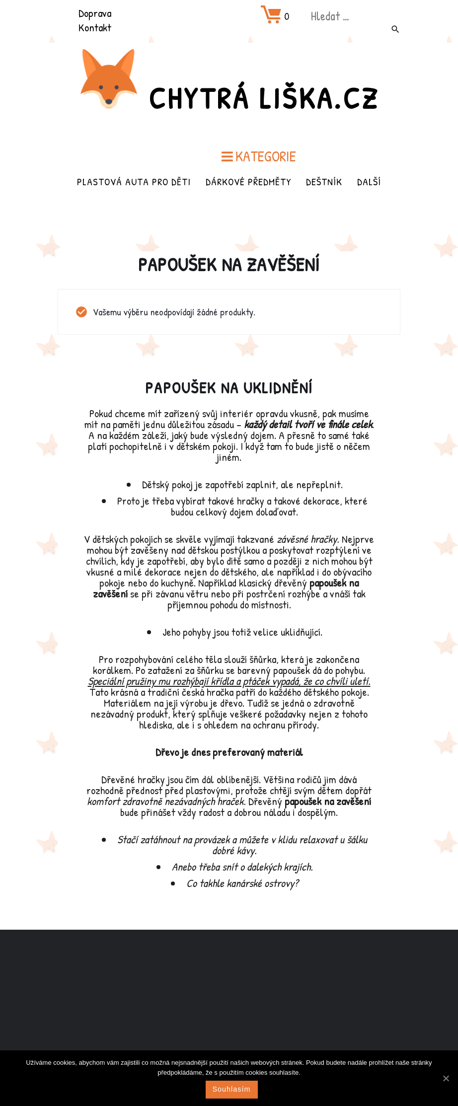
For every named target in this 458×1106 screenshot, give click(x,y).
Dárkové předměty (248, 181)
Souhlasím (232, 1089)
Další (369, 181)
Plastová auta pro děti (134, 181)
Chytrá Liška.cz (264, 97)
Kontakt (94, 27)
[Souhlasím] (446, 1078)
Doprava (94, 12)
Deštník (324, 181)
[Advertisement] (229, 1008)
